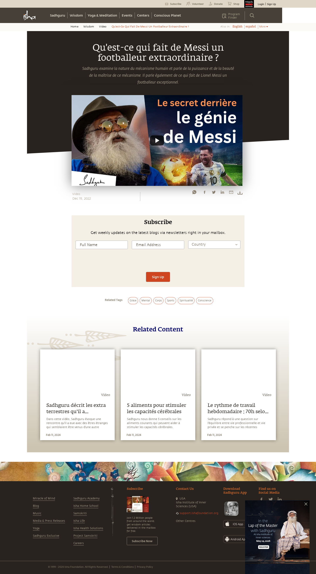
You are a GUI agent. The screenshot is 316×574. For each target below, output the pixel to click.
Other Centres (185, 521)
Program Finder (234, 16)
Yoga (36, 528)
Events (127, 15)
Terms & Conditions (122, 566)
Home (74, 26)
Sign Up (271, 4)
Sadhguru (57, 15)
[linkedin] (222, 193)
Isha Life (79, 520)
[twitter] (213, 193)
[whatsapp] (194, 193)
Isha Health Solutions (88, 528)
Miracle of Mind (44, 498)
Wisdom (76, 15)
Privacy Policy (145, 566)
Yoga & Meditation (102, 15)
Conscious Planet (167, 15)
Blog (36, 505)
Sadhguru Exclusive (46, 535)
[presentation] (158, 260)
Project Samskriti (85, 535)
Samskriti (80, 513)
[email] (231, 193)
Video (102, 26)
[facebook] (205, 193)
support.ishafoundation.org (199, 513)
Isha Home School (85, 505)
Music (37, 513)
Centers (143, 15)
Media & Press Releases (49, 520)
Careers (78, 543)
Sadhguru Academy (86, 498)
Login (261, 4)
